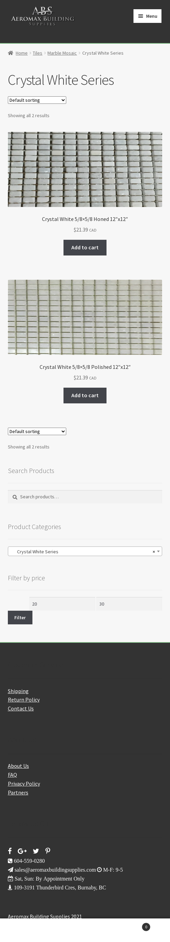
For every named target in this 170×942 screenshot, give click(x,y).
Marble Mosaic (62, 53)
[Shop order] (37, 100)
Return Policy (24, 699)
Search (85, 930)
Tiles (37, 53)
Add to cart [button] (85, 247)
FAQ (12, 774)
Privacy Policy (24, 783)
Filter (20, 617)
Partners (18, 792)
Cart (132, 925)
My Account (28, 930)
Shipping (18, 691)
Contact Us (21, 708)
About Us (18, 765)
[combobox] (85, 551)
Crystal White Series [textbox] (83, 551)
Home (22, 53)
